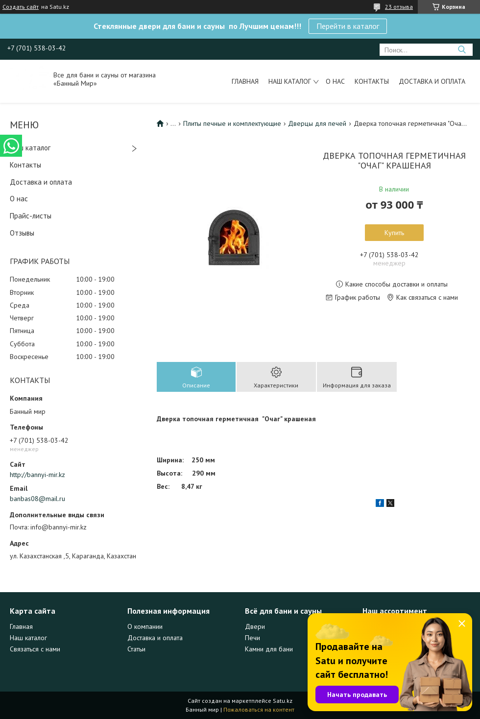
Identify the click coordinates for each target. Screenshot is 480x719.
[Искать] (462, 50)
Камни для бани (269, 649)
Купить (394, 232)
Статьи (136, 649)
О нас (335, 81)
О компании (145, 626)
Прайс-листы (30, 215)
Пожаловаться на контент (258, 709)
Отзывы (22, 233)
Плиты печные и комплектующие (232, 123)
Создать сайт (20, 6)
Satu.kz (282, 700)
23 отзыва (399, 6)
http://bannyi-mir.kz (37, 474)
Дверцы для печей (317, 123)
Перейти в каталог (347, 26)
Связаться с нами (35, 649)
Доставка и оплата (432, 81)
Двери (255, 626)
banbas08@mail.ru (37, 498)
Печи (252, 637)
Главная (245, 81)
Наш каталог (289, 81)
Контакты (372, 81)
